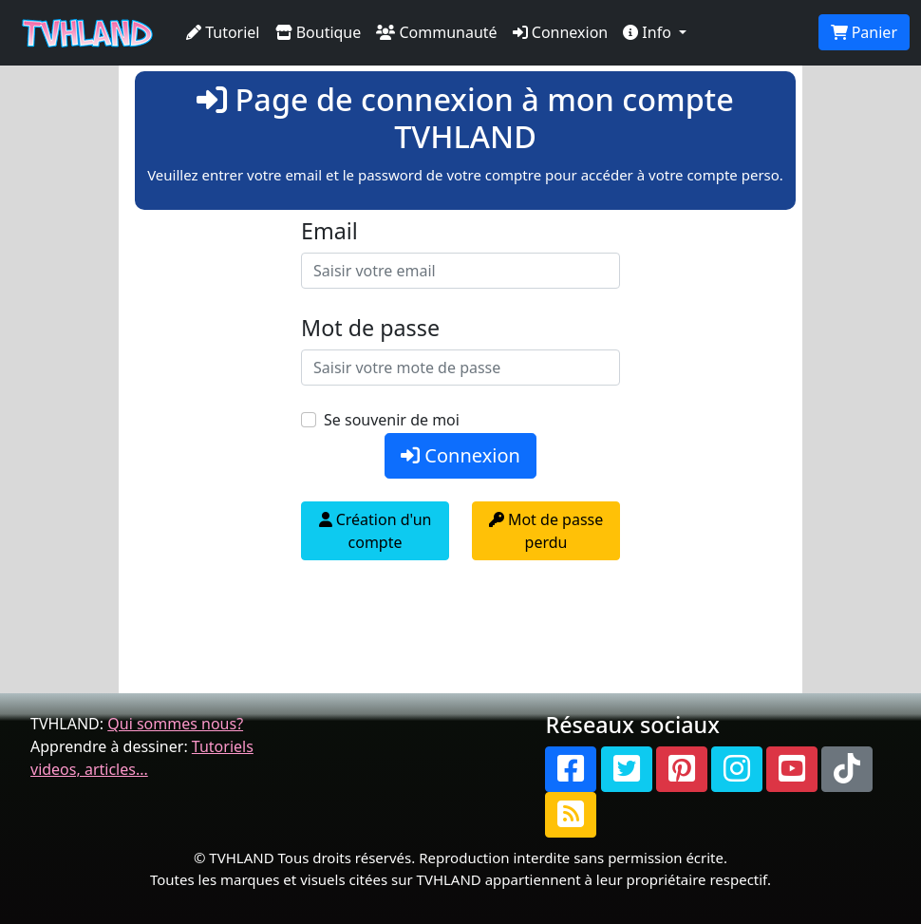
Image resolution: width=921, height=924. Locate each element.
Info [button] (649, 32)
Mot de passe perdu (546, 531)
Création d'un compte (375, 531)
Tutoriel (223, 32)
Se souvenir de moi (392, 419)
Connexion (561, 32)
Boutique (318, 32)
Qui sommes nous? (175, 723)
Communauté (436, 32)
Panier (864, 32)
